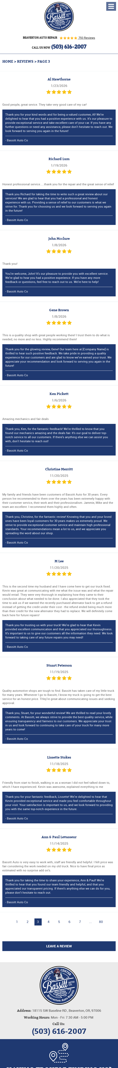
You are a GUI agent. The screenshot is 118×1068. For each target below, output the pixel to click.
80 (101, 922)
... (90, 922)
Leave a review (59, 946)
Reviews (25, 61)
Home (7, 61)
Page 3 (43, 61)
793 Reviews (86, 38)
